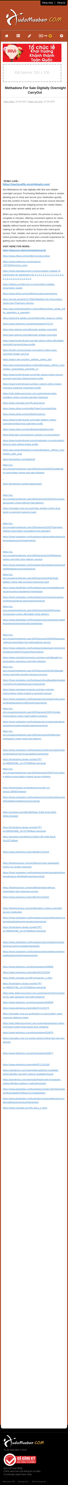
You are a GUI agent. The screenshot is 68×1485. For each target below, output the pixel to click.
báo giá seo (23, 1481)
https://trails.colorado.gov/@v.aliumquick (24, 403)
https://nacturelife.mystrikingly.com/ (26, 184)
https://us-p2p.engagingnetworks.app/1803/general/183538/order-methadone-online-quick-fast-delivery (32, 735)
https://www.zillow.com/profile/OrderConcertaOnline (29, 408)
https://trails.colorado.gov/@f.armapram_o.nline (27, 977)
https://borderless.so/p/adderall (19, 459)
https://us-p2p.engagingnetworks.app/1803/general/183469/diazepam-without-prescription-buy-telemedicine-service (34, 638)
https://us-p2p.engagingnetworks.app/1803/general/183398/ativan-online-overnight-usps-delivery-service (32, 555)
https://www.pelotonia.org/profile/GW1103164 (26, 972)
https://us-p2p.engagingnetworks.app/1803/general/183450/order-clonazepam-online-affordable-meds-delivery (32, 610)
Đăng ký (61, 2)
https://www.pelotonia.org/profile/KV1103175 (26, 1008)
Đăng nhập (47, 2)
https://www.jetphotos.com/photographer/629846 (28, 966)
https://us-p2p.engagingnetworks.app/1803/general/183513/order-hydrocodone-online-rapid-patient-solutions (32, 712)
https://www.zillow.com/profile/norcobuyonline (26, 256)
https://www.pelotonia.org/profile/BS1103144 (26, 851)
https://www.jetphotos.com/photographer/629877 (28, 1053)
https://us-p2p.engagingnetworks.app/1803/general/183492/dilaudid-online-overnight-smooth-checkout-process (33, 670)
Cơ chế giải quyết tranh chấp (18, 1474)
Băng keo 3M (9, 1481)
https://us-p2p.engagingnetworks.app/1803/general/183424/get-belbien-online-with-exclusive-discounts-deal (31, 578)
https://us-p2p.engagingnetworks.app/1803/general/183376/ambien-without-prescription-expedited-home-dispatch (33, 527)
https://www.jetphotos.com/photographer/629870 (28, 1032)
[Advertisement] (34, 139)
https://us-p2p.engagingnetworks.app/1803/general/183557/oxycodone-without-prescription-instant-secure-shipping (34, 772)
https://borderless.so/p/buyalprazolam (22, 483)
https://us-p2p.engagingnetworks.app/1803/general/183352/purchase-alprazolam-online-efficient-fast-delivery (34, 499)
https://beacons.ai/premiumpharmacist (24, 250)
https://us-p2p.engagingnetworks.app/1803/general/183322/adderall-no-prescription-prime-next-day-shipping (33, 469)
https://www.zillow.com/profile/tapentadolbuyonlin (28, 429)
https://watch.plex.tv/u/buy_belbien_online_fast (27, 359)
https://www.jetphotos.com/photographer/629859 (28, 1002)
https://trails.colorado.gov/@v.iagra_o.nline (25, 1107)
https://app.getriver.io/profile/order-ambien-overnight (30, 329)
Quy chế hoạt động (13, 1468)
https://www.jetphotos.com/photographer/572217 (28, 323)
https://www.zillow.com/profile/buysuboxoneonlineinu (30, 293)
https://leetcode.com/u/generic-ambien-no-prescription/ (31, 434)
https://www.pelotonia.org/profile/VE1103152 (26, 897)
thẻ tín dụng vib (39, 1481)
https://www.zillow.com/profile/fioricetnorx (24, 414)
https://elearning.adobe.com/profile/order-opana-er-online (32, 318)
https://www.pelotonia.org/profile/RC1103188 (26, 1064)
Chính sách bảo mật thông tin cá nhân (22, 1471)
